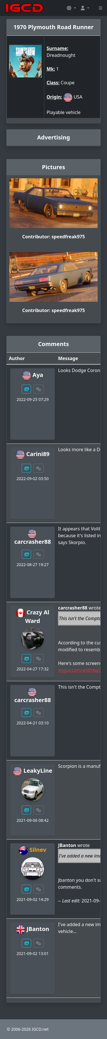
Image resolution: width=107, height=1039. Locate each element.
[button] (71, 8)
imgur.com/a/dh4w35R (82, 670)
